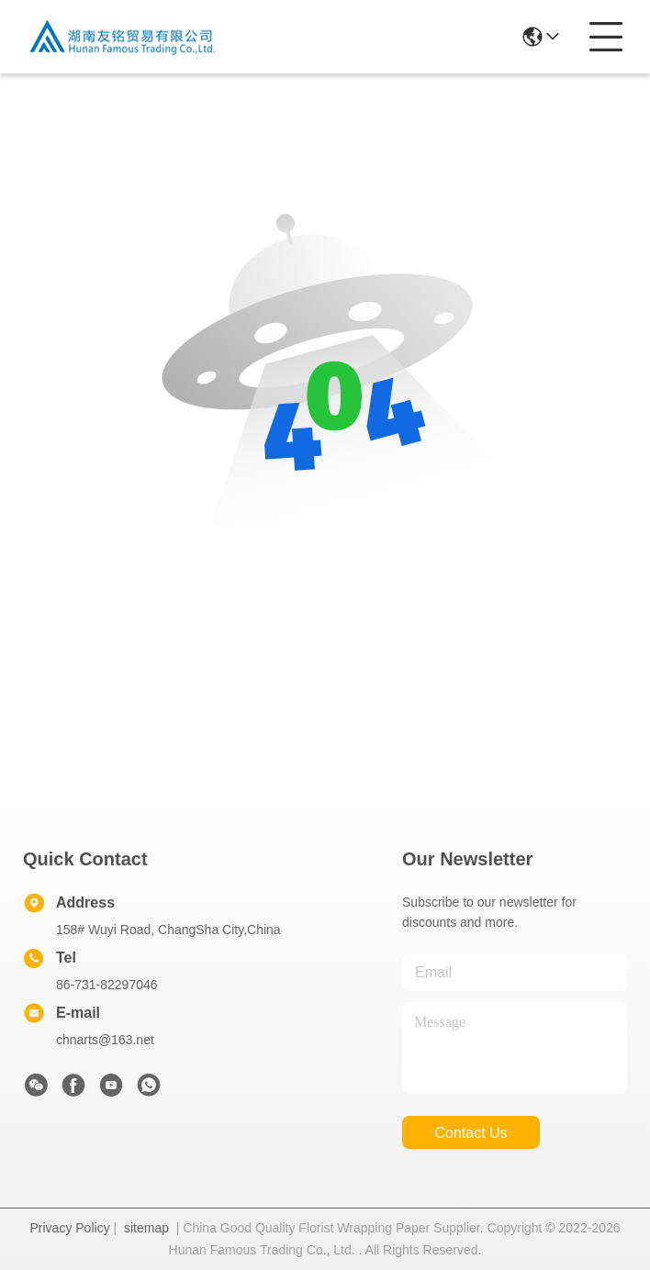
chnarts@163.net (105, 1039)
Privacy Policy (70, 1227)
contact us (470, 1133)
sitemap (146, 1227)
